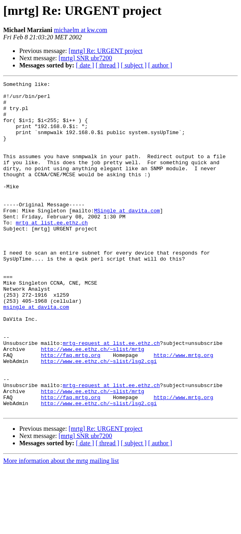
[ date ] (85, 65)
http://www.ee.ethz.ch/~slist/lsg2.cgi (99, 417)
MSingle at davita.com (127, 237)
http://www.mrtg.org (183, 410)
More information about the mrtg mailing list (61, 527)
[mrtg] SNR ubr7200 (85, 58)
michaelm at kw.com (80, 29)
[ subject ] (134, 65)
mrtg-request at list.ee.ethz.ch (111, 395)
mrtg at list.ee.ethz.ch (52, 251)
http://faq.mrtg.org (70, 410)
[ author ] (160, 65)
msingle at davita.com (36, 352)
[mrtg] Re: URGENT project (106, 50)
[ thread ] (107, 65)
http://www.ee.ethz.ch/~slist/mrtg (92, 403)
